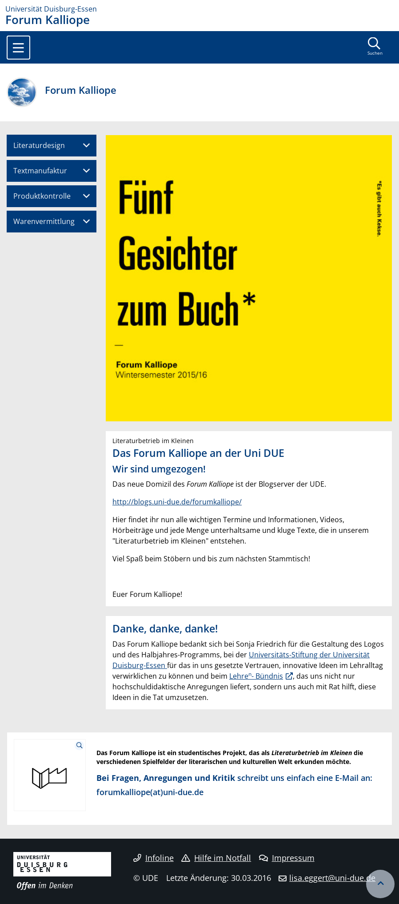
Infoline (153, 857)
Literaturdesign (39, 145)
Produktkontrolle (42, 196)
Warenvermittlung (44, 221)
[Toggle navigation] (18, 48)
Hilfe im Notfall (216, 857)
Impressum (287, 857)
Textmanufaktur (40, 171)
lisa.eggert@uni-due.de (332, 877)
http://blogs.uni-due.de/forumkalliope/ (177, 502)
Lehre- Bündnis (256, 676)
